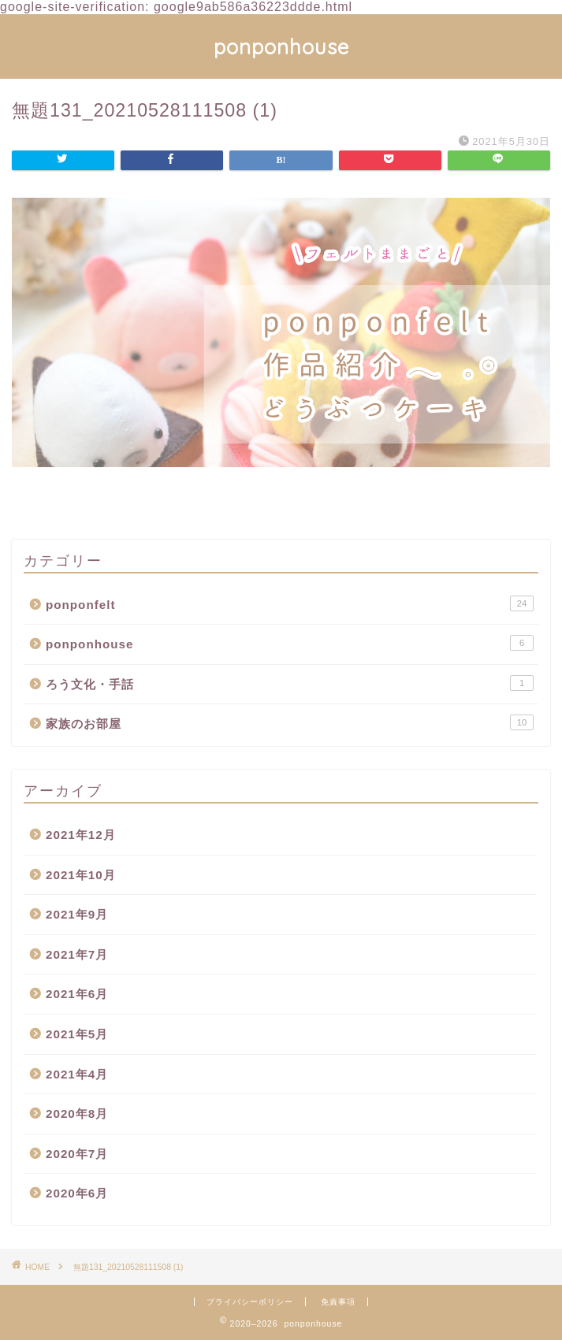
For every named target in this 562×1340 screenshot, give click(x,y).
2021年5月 (77, 1034)
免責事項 (338, 1301)
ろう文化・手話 (290, 683)
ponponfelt (290, 603)
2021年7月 (77, 954)
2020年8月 (77, 1113)
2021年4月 (77, 1074)
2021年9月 (77, 914)
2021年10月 (81, 875)
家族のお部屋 (290, 722)
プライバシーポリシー (250, 1301)
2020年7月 (77, 1153)
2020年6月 (77, 1193)
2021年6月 (77, 993)
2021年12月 (81, 834)
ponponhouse (281, 46)
